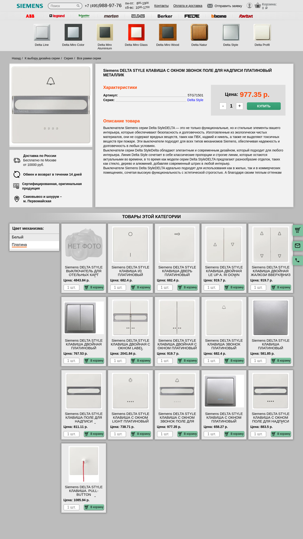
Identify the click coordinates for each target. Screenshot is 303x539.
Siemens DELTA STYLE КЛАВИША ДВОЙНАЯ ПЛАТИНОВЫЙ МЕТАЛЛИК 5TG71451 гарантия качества (84, 348)
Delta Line (42, 45)
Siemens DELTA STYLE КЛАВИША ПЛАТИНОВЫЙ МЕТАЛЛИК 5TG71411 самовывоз (271, 348)
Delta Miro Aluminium (105, 46)
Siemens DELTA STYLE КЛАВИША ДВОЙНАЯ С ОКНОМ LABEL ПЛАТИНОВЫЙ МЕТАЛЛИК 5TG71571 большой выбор (130, 350)
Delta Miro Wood (167, 45)
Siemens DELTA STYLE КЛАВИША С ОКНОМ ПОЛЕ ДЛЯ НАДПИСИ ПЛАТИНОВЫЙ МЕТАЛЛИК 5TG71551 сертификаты (271, 423)
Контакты (161, 6)
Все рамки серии (89, 58)
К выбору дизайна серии (42, 58)
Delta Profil (262, 45)
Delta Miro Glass (136, 45)
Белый (17, 237)
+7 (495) (103, 6)
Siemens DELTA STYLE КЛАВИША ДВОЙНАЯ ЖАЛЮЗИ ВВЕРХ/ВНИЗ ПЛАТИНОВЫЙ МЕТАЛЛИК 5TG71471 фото (270, 276)
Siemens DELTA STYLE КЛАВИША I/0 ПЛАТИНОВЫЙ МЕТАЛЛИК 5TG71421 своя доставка (130, 274)
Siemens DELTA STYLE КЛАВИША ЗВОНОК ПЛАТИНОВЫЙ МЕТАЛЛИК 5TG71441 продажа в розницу (224, 348)
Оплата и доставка (187, 6)
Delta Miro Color (73, 45)
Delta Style (230, 45)
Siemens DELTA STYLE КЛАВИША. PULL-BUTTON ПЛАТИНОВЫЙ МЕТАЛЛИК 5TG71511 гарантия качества (84, 496)
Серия (68, 58)
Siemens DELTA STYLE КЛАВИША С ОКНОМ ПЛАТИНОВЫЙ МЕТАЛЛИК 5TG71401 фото (224, 421)
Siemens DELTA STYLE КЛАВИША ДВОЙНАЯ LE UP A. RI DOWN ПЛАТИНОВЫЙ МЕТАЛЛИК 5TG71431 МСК (224, 276)
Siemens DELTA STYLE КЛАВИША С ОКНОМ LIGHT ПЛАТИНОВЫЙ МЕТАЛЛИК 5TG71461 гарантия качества (130, 421)
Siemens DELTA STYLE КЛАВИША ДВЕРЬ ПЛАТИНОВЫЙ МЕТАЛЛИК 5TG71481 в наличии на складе (177, 274)
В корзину (94, 287)
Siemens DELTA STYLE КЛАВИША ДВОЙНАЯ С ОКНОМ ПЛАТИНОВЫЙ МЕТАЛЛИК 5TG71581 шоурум (177, 348)
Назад (16, 58)
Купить (263, 106)
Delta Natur (199, 45)
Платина (19, 245)
